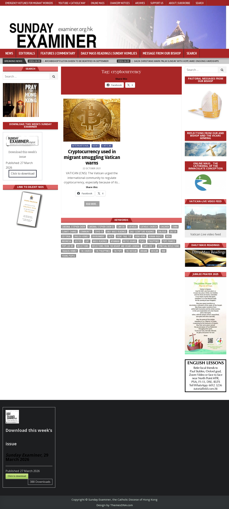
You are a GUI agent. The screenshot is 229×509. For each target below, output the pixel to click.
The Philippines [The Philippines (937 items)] (102, 251)
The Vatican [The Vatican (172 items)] (131, 251)
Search (200, 3)
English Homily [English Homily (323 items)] (81, 236)
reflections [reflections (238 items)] (83, 246)
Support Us (156, 3)
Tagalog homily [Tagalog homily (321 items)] (69, 251)
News (9, 53)
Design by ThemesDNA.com (114, 505)
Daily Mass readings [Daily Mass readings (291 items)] (116, 231)
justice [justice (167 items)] (78, 241)
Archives (140, 3)
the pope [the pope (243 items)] (117, 251)
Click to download (22, 173)
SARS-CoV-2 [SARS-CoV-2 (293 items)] (148, 246)
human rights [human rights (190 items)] (156, 236)
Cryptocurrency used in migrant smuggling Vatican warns (92, 157)
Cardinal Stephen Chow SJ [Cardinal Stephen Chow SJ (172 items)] (101, 226)
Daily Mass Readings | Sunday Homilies (109, 53)
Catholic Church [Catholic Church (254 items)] (148, 226)
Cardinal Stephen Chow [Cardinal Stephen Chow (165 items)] (73, 226)
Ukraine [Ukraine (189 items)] (143, 251)
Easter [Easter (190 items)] (173, 231)
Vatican (107, 146)
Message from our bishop (162, 53)
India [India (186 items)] (168, 236)
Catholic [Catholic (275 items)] (132, 226)
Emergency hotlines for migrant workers (29, 3)
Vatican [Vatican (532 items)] (154, 251)
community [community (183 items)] (85, 231)
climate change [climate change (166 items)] (69, 231)
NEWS (95, 146)
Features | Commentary (58, 53)
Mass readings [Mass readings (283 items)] (100, 241)
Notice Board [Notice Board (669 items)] (129, 241)
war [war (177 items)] (163, 251)
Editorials (27, 53)
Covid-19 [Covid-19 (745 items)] (99, 231)
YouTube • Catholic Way (72, 3)
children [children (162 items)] (164, 226)
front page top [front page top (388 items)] (124, 236)
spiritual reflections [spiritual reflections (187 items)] (168, 246)
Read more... (92, 204)
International (80, 146)
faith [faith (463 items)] (110, 236)
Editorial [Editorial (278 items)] (66, 236)
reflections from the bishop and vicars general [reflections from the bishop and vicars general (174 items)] (116, 246)
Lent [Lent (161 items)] (87, 241)
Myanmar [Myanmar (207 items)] (115, 241)
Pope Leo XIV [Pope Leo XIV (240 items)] (68, 246)
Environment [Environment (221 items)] (98, 236)
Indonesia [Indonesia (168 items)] (66, 241)
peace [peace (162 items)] (142, 241)
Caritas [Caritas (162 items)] (121, 226)
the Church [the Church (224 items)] (86, 251)
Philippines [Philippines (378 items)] (153, 241)
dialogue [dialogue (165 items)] (162, 231)
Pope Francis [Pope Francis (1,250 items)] (169, 241)
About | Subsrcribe (179, 3)
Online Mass (97, 3)
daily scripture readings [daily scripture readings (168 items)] (142, 231)
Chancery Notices (120, 3)
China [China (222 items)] (175, 226)
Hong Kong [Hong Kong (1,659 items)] (140, 236)
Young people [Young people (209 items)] (68, 255)
